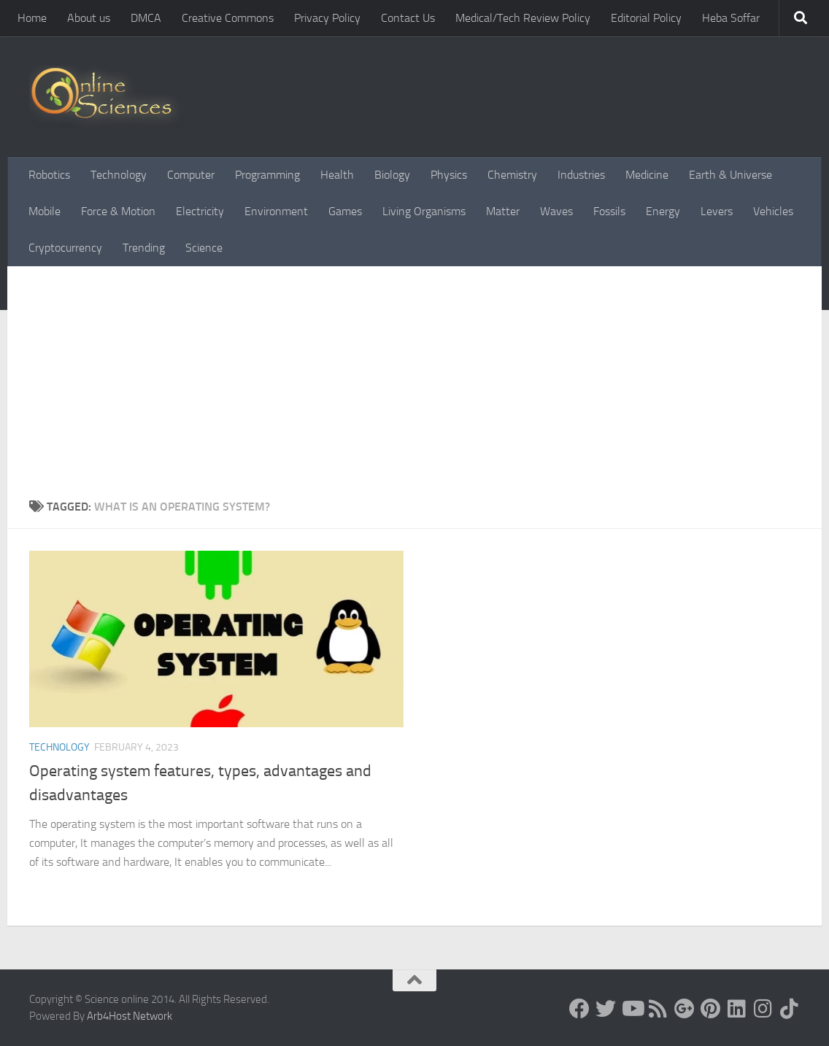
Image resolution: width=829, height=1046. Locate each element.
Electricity (200, 211)
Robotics (49, 175)
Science (204, 248)
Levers (717, 211)
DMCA (146, 18)
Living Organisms (424, 211)
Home (32, 18)
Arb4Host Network (129, 1016)
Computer (191, 175)
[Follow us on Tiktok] (789, 1009)
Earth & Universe (730, 175)
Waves (556, 211)
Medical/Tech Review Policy (522, 18)
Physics (449, 175)
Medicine (646, 175)
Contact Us (408, 18)
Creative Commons (228, 18)
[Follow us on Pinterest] (711, 1009)
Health (337, 175)
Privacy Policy (327, 18)
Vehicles (773, 211)
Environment (276, 211)
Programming (267, 175)
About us (88, 18)
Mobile (44, 211)
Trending (144, 248)
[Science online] (579, 1009)
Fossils (609, 211)
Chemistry (512, 175)
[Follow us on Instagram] (763, 1009)
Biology (392, 175)
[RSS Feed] (658, 1009)
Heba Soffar (731, 18)
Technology (118, 175)
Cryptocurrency (65, 248)
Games (345, 211)
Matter (503, 211)
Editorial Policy (646, 18)
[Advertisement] (414, 376)
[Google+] (684, 1009)
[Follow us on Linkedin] (737, 1009)
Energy (663, 211)
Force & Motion (118, 211)
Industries (581, 175)
